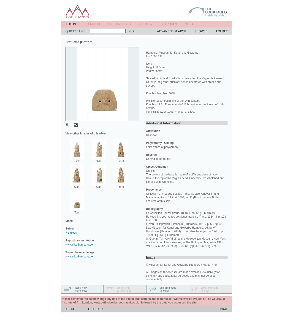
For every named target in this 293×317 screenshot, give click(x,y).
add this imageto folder (168, 289)
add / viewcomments (81, 289)
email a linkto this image (124, 289)
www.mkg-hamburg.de (79, 244)
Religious (71, 232)
